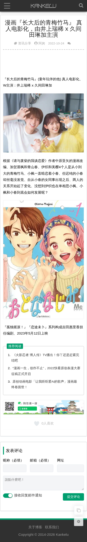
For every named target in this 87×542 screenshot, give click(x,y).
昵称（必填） (13, 460)
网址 (60, 460)
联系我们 (52, 527)
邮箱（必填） (40, 460)
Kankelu (62, 534)
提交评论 (73, 497)
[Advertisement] (43, 64)
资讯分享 (24, 43)
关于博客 (35, 527)
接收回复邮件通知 (22, 495)
